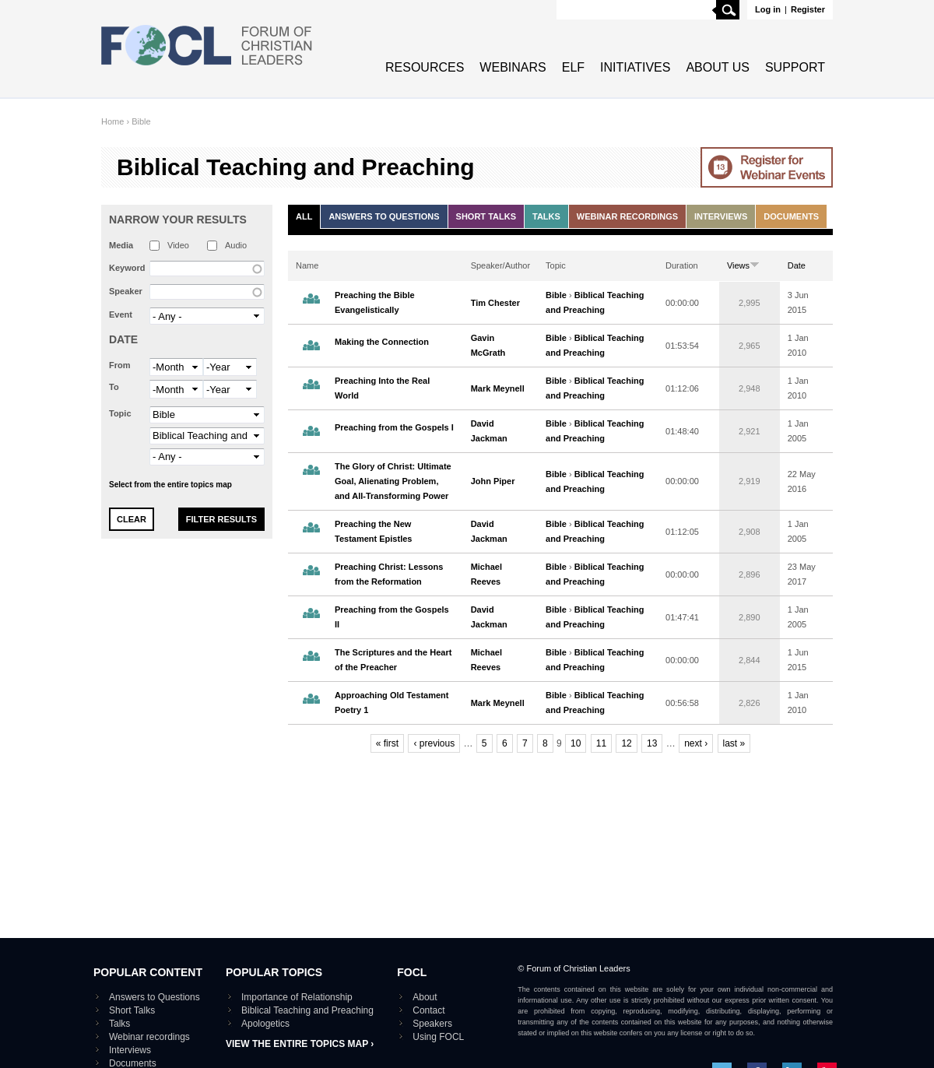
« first (387, 743)
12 (626, 743)
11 (601, 743)
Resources (424, 67)
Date (123, 339)
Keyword (127, 267)
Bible (141, 121)
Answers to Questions (383, 216)
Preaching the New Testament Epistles (373, 531)
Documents (791, 216)
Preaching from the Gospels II (392, 617)
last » (734, 743)
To (114, 387)
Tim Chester (495, 302)
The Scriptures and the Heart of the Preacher (393, 660)
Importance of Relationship (297, 997)
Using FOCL (438, 1036)
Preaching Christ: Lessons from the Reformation (389, 574)
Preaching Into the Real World (382, 388)
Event (120, 314)
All (304, 216)
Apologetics (265, 1023)
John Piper (493, 481)
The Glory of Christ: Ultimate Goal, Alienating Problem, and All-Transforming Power (393, 481)
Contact (428, 1010)
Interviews (720, 216)
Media (121, 245)
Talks (546, 216)
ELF (573, 67)
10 (576, 743)
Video (178, 245)
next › (696, 743)
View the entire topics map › (300, 1043)
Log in (768, 9)
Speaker (125, 291)
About (425, 997)
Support (795, 67)
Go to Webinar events (766, 167)
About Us (718, 67)
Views (743, 265)
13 (652, 743)
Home (112, 121)
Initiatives (635, 67)
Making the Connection (382, 341)
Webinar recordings (627, 216)
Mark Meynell (498, 388)
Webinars (512, 67)
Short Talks (486, 216)
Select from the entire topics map (170, 484)
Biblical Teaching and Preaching (307, 1010)
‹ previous (434, 743)
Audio (236, 245)
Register (808, 9)
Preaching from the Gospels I (394, 427)
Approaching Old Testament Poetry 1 (391, 702)
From (120, 365)
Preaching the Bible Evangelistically (375, 302)
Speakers (432, 1023)
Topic (120, 413)
